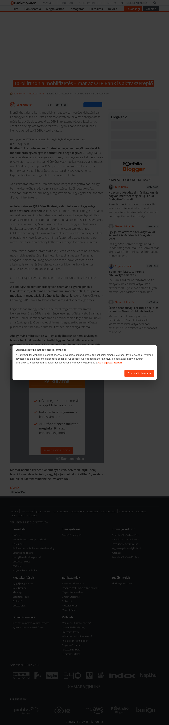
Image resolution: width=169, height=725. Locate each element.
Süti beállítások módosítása (104, 373)
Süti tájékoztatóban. (110, 362)
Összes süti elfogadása (139, 373)
